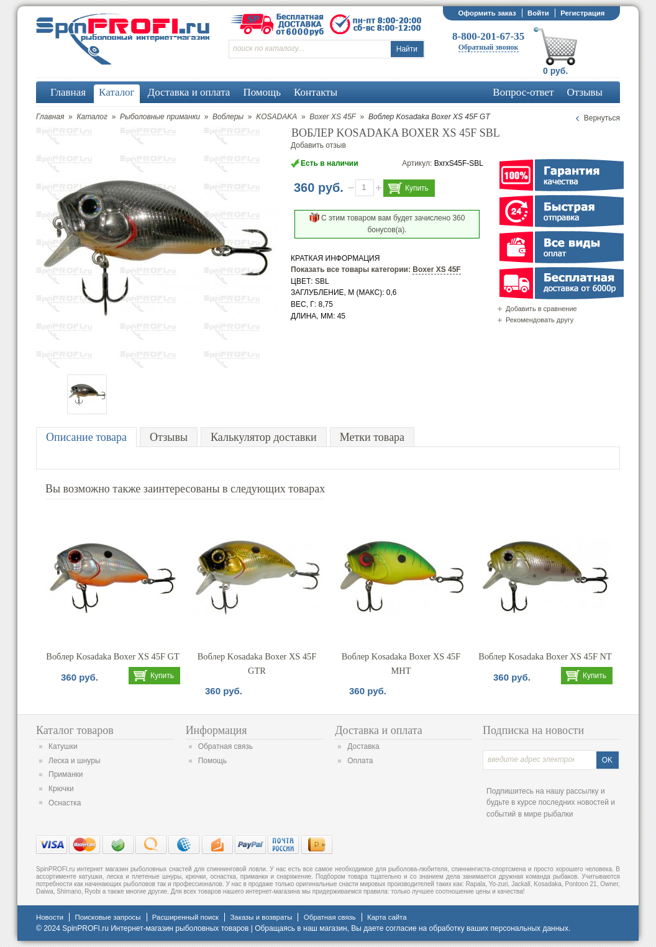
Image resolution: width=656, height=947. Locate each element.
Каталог (91, 116)
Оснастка (64, 803)
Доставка (363, 746)
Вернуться (602, 118)
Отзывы (169, 437)
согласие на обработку (425, 928)
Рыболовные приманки (160, 116)
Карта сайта (386, 917)
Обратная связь (225, 746)
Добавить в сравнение (541, 308)
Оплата (360, 760)
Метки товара (372, 437)
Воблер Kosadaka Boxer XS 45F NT (544, 656)
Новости (49, 917)
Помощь (212, 760)
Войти (538, 13)
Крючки (61, 788)
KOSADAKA (276, 116)
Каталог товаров (75, 730)
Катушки (63, 746)
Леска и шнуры (74, 760)
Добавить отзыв (318, 145)
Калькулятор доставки (264, 437)
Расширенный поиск (185, 917)
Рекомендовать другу (539, 320)
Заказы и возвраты (261, 917)
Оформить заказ (487, 13)
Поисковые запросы (107, 917)
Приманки (65, 774)
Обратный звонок (488, 47)
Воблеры (228, 116)
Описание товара (86, 437)
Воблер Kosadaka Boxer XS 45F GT (112, 656)
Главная (50, 116)
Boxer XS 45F (332, 116)
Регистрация (582, 13)
